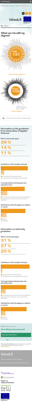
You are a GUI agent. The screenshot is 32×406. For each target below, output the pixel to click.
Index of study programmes (17, 74)
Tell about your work (24, 5)
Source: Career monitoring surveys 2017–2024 (21, 108)
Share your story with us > (9, 335)
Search (2, 26)
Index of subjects (17, 111)
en (23, 13)
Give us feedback (16, 5)
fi (26, 13)
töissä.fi (15, 20)
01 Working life (5, 1)
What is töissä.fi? (5, 5)
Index (10, 5)
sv (29, 13)
